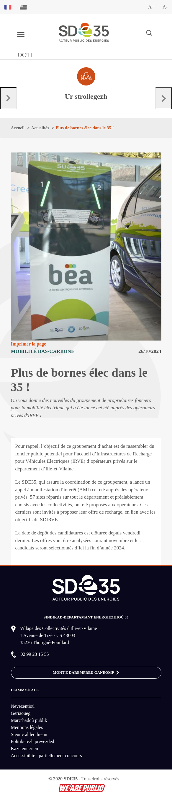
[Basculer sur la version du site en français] (8, 6)
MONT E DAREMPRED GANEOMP (86, 672)
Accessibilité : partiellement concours (46, 755)
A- (165, 6)
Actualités (40, 127)
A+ (151, 6)
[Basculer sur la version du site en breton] (23, 6)
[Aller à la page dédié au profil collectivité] (86, 84)
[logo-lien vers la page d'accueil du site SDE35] (84, 31)
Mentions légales (27, 727)
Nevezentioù (23, 706)
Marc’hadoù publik (29, 720)
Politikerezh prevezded (32, 741)
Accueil (18, 127)
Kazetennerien (24, 748)
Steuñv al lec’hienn (29, 734)
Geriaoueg (21, 713)
